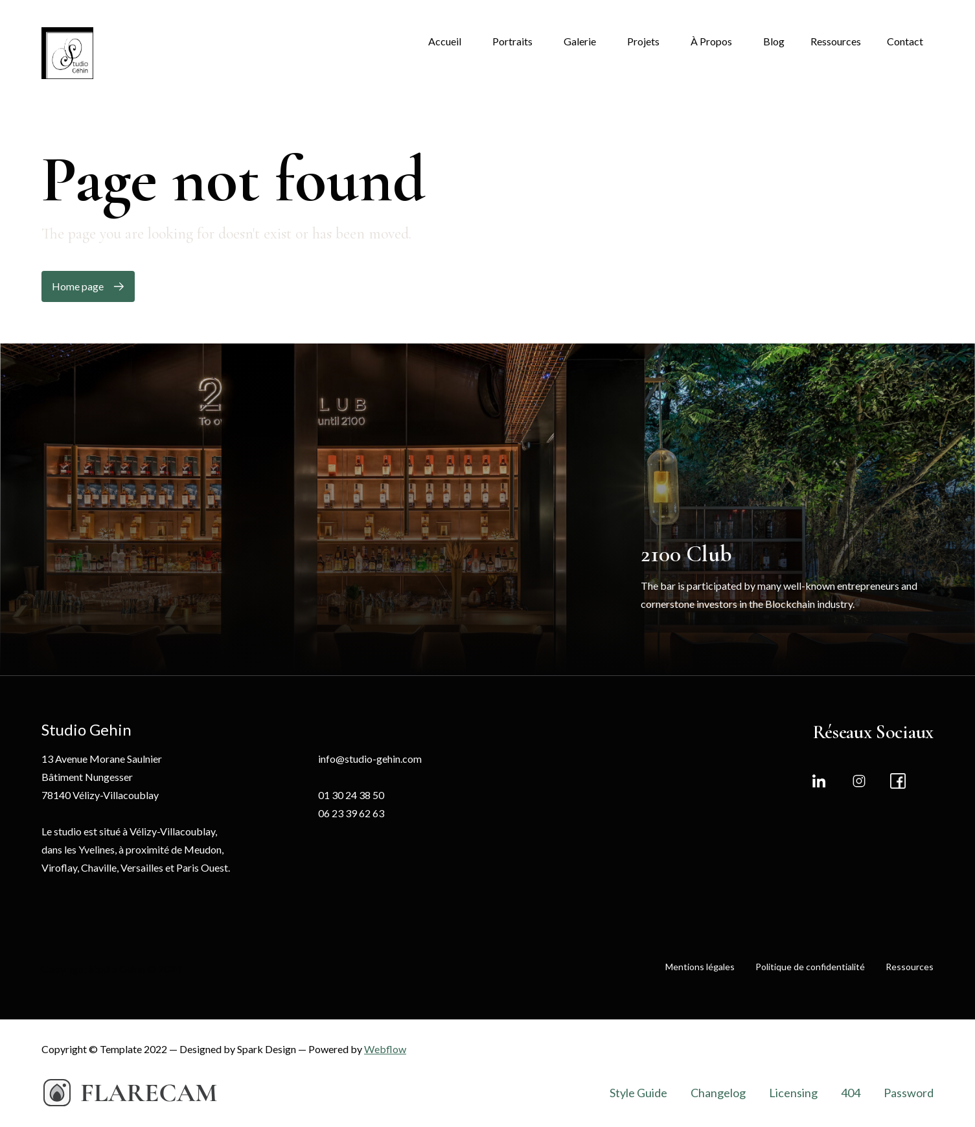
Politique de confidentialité (810, 966)
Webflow (385, 1049)
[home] (67, 53)
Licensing (793, 1092)
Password (909, 1092)
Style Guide (638, 1092)
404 (850, 1092)
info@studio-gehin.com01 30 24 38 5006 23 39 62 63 (370, 785)
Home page (78, 286)
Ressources (910, 966)
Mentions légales (700, 966)
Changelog (718, 1092)
